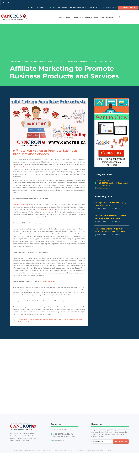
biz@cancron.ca (111, 7)
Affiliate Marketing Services (72, 319)
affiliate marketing (19, 167)
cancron (117, 208)
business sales (46, 209)
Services (78, 17)
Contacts (111, 17)
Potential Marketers (48, 281)
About (69, 17)
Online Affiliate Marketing (22, 322)
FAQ (102, 17)
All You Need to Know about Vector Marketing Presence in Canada (110, 217)
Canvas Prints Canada (103, 450)
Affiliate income (22, 319)
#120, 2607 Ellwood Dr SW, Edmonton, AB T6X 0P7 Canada (75, 7)
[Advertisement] (69, 44)
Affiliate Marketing (35, 319)
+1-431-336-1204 (37, 7)
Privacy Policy (79, 450)
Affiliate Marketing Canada (52, 319)
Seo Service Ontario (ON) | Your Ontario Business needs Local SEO (109, 230)
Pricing (88, 17)
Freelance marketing (20, 205)
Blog (96, 17)
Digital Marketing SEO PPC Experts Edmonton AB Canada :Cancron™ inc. (36, 61)
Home (61, 17)
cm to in (123, 434)
